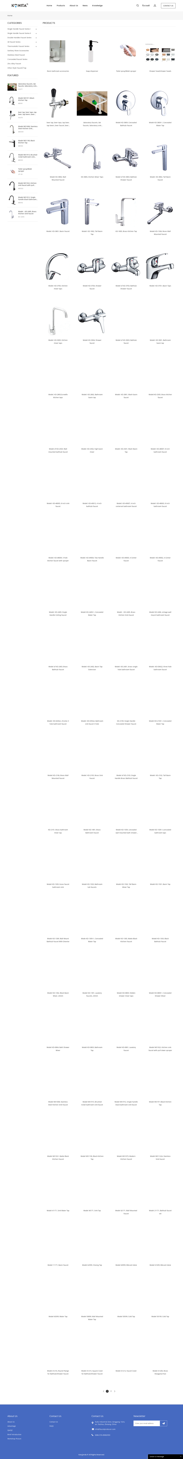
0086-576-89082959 (102, 1435)
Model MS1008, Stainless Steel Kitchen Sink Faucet (28, 127)
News (85, 5)
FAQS (51, 1426)
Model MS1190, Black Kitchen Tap (26, 142)
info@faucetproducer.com (105, 1429)
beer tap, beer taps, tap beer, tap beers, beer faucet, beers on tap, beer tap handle (27, 113)
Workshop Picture (14, 1439)
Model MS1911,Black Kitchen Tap (26, 99)
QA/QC (10, 1430)
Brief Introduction (14, 1434)
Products (61, 5)
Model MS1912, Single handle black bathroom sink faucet (27, 198)
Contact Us (55, 1416)
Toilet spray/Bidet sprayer (25, 170)
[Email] (147, 1423)
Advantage (11, 1426)
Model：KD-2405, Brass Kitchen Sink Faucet (27, 212)
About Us (74, 5)
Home (49, 5)
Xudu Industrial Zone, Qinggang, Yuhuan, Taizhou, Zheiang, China (110, 1423)
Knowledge (97, 5)
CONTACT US (168, 6)
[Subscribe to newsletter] (163, 1423)
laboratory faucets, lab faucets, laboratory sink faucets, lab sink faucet (27, 85)
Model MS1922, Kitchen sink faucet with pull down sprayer (27, 184)
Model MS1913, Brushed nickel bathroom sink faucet (27, 156)
